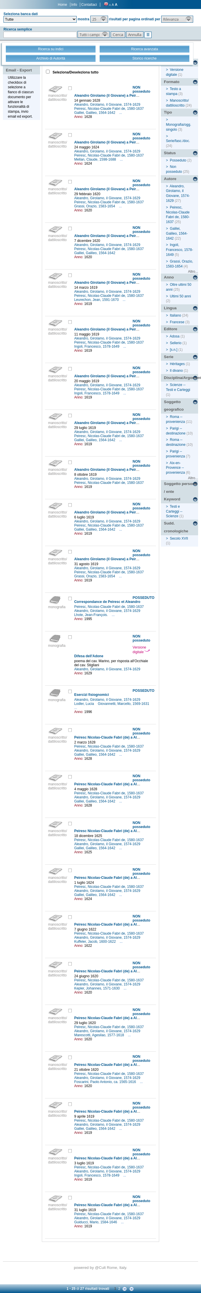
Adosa (175, 336)
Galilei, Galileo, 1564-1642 (95, 113)
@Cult (101, 1267)
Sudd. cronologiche (176, 527)
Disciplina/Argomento (181, 378)
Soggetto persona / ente (180, 488)
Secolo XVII (179, 538)
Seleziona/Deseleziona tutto (75, 72)
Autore (170, 179)
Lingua (170, 308)
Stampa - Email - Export (19, 66)
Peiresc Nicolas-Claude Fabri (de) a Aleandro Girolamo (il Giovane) (129, 737)
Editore (170, 329)
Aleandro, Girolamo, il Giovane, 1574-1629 (107, 105)
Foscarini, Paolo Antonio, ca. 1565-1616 (105, 1082)
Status (170, 153)
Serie (168, 357)
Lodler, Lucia (84, 704)
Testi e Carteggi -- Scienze (174, 511)
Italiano (175, 315)
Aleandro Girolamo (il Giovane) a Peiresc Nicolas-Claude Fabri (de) (129, 96)
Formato (171, 82)
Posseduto (178, 160)
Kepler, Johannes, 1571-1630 (97, 988)
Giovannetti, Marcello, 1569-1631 (124, 704)
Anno (169, 277)
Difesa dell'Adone (88, 656)
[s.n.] (173, 350)
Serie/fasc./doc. (178, 141)
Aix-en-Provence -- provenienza (175, 468)
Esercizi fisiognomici (91, 695)
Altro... (193, 272)
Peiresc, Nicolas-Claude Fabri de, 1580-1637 (109, 109)
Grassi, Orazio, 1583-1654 (95, 206)
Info (74, 5)
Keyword (172, 499)
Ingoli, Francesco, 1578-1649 (97, 346)
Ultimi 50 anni (180, 296)
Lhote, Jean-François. (91, 615)
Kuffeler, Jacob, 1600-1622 (95, 942)
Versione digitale (141, 649)
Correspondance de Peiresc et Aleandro (107, 602)
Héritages (177, 364)
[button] (99, 19)
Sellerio (176, 343)
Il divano (176, 371)
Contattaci (89, 5)
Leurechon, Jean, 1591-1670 (97, 300)
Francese (177, 322)
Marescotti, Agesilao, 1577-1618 (99, 1035)
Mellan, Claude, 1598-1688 (95, 159)
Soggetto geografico (174, 406)
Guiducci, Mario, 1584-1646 (96, 1222)
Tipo (168, 112)
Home (62, 5)
